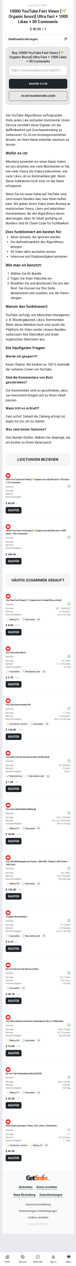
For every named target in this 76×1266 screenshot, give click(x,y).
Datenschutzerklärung (38, 1204)
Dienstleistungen (51, 1194)
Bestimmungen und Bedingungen (38, 1211)
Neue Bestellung (24, 1194)
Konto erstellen (46, 1187)
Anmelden (25, 1187)
